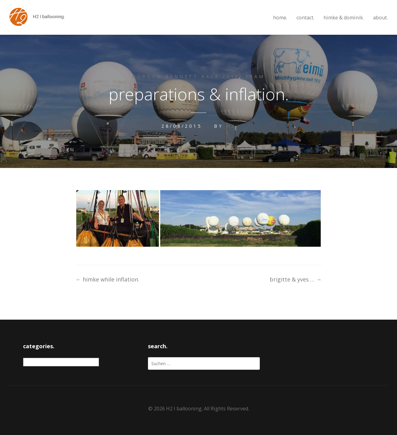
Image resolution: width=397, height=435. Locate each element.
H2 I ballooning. (184, 408)
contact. (305, 18)
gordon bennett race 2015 (185, 76)
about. (380, 18)
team (255, 76)
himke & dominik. (344, 18)
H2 (231, 126)
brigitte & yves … (296, 279)
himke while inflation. (107, 279)
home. (280, 18)
